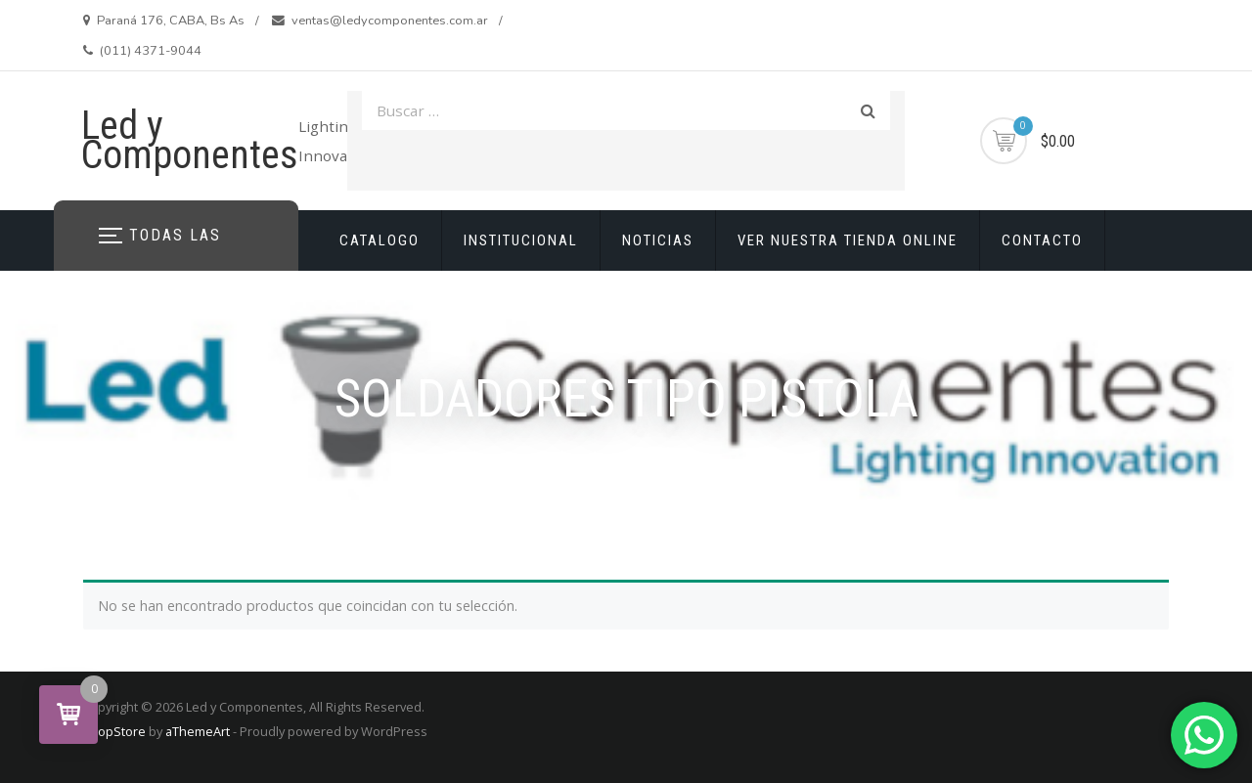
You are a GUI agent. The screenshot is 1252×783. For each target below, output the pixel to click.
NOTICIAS (657, 240)
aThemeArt (197, 731)
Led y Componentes (189, 140)
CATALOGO (379, 240)
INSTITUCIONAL (521, 240)
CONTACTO (1042, 240)
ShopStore (114, 731)
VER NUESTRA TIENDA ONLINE (848, 240)
